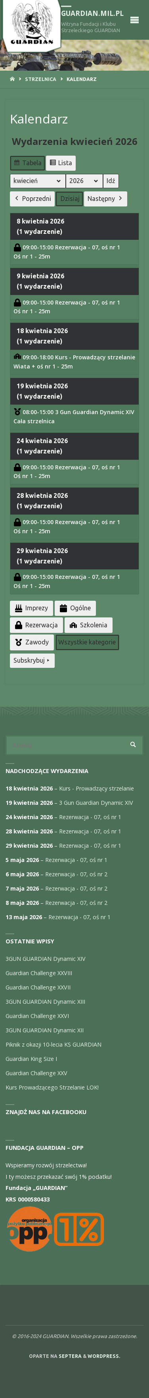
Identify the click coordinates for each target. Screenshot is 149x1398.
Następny (106, 198)
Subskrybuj (32, 660)
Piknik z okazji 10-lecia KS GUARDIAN (53, 1044)
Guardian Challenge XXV (36, 1073)
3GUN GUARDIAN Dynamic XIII (45, 1001)
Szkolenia (87, 625)
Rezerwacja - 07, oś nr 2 (76, 874)
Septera (69, 1356)
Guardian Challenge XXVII (38, 987)
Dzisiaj (70, 198)
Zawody (31, 642)
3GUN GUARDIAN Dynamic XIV (46, 958)
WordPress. (104, 1356)
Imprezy (30, 608)
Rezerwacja (35, 625)
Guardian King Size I (31, 1058)
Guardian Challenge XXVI (37, 1016)
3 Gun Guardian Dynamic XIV (96, 802)
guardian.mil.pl (92, 13)
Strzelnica (40, 79)
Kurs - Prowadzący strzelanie (96, 788)
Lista (60, 163)
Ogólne (74, 608)
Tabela (27, 163)
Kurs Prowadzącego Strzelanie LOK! (52, 1087)
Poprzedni (32, 198)
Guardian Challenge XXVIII (39, 973)
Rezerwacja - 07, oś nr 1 (90, 817)
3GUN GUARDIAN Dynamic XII (45, 1030)
